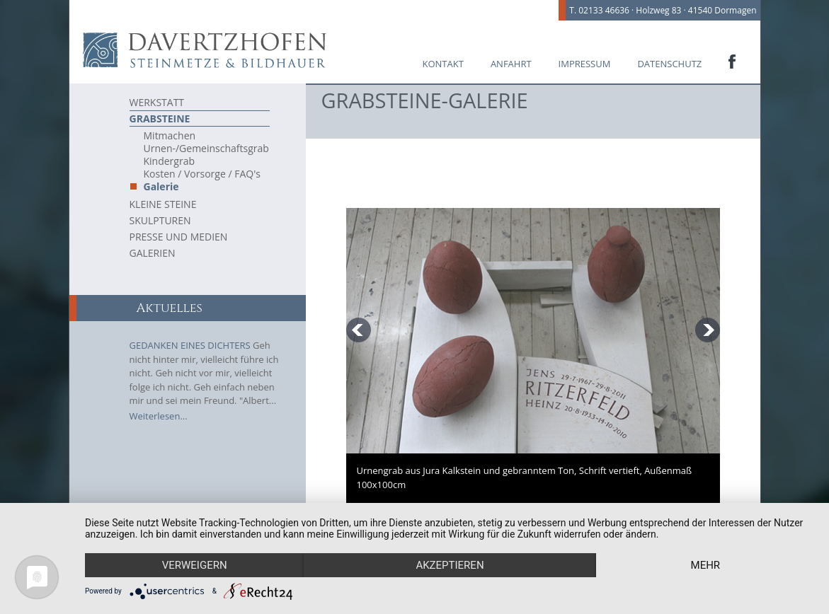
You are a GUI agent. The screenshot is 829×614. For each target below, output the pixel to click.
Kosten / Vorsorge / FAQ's (202, 174)
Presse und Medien (179, 236)
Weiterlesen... (159, 416)
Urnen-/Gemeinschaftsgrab (206, 148)
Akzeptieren (450, 565)
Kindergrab (169, 161)
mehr (706, 565)
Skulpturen (160, 220)
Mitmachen (170, 135)
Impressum (585, 63)
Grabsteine (160, 118)
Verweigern (194, 565)
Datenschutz (669, 63)
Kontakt (443, 63)
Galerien (153, 253)
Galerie (161, 186)
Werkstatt (157, 102)
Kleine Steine (163, 204)
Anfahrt (511, 63)
